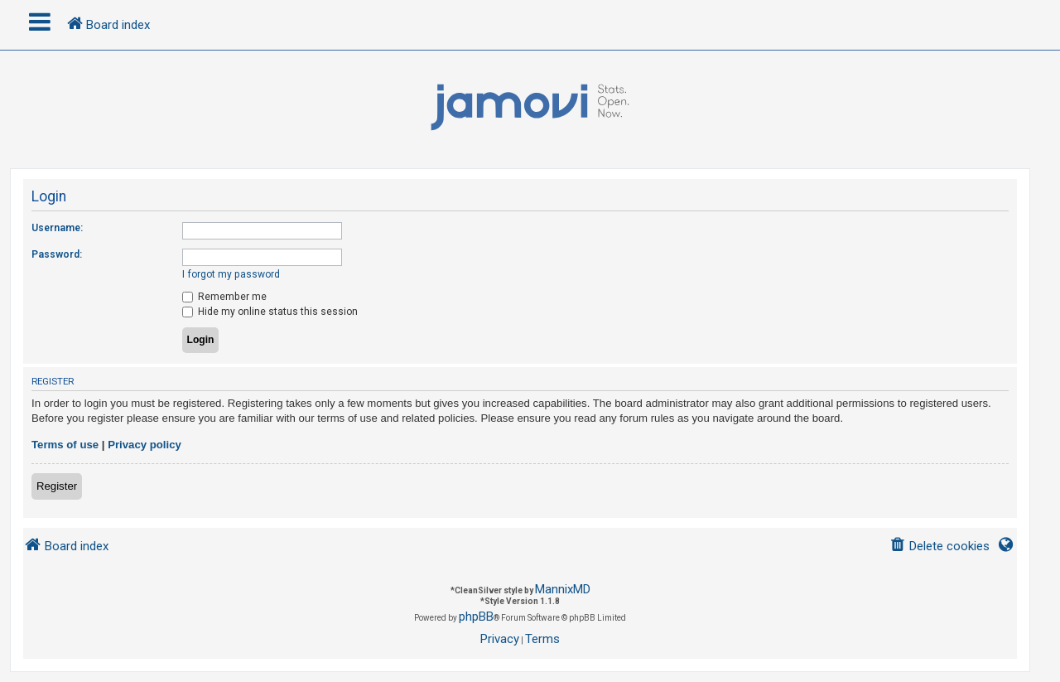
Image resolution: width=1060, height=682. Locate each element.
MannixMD (562, 589)
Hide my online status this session (270, 311)
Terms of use (65, 444)
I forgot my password (231, 274)
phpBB (476, 616)
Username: (57, 228)
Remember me (224, 296)
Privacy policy (144, 444)
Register (56, 486)
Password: (56, 254)
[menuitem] (939, 546)
